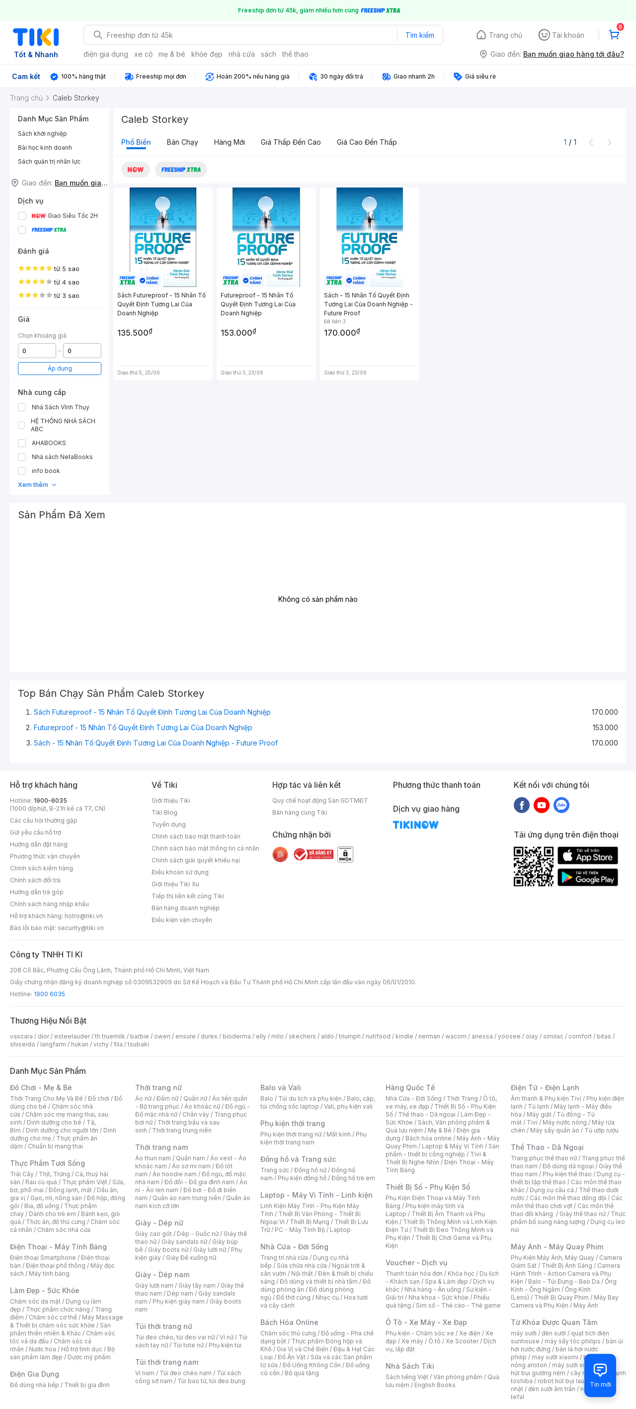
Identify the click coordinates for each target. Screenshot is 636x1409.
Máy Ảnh (585, 1305)
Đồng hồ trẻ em (353, 1178)
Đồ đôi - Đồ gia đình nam (199, 1182)
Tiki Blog (164, 812)
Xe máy (412, 1341)
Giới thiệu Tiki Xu (175, 884)
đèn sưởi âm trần (551, 1389)
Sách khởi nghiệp (42, 133)
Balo (266, 1098)
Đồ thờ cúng (293, 1297)
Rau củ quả (41, 1182)
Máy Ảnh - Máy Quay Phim (557, 1246)
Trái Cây (22, 1174)
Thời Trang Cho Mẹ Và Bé (46, 1098)
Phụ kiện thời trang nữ (290, 1134)
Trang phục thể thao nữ (544, 1158)
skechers (302, 1036)
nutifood (378, 1036)
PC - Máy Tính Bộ (300, 1229)
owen (162, 1036)
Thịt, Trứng (54, 1174)
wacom (456, 1036)
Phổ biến (136, 142)
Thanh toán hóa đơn (414, 1273)
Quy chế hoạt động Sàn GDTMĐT (320, 800)
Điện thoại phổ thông (55, 1265)
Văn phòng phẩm (457, 1377)
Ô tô (434, 1341)
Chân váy (195, 1114)
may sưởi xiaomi (555, 1357)
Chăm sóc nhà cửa (63, 1229)
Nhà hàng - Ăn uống (432, 1289)
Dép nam (180, 1293)
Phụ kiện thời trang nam (313, 1138)
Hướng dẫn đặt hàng (39, 844)
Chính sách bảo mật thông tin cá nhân (205, 848)
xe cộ (143, 54)
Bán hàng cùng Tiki (299, 812)
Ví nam (145, 1373)
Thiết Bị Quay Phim (561, 1297)
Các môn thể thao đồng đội (568, 1198)
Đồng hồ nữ (310, 1170)
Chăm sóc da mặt (35, 1301)
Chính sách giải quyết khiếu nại (196, 860)
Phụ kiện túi (225, 1345)
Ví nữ (227, 1337)
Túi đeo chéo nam (185, 1373)
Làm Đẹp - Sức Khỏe (45, 1290)
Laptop (340, 1229)
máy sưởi (524, 1333)
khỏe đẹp (207, 54)
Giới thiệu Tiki (171, 800)
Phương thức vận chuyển (45, 856)
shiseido (22, 1044)
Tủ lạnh (538, 1106)
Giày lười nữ (209, 1249)
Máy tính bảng (49, 1273)
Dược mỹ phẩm (89, 1357)
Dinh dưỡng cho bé (54, 1122)
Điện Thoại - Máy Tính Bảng (58, 1246)
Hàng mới (229, 142)
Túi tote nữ (188, 1345)
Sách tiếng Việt (407, 1377)
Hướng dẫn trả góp (37, 892)
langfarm (53, 1044)
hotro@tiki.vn (84, 916)
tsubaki (138, 1044)
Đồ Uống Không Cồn (312, 1365)
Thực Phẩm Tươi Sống (47, 1163)
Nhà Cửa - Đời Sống (294, 1246)
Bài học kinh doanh (45, 147)
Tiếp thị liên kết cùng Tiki (188, 896)
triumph (350, 1036)
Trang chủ (505, 35)
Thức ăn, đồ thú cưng (55, 1221)
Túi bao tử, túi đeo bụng (211, 1381)
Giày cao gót (153, 1233)
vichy (101, 1044)
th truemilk (110, 1036)
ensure (185, 1036)
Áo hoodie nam (175, 1174)
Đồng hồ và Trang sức (298, 1159)
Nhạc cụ (327, 1297)
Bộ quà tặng (302, 1373)
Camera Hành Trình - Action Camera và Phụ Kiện (565, 1273)
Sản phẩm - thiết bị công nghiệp (442, 1150)
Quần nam (190, 1158)
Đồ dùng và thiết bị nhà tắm (319, 1281)
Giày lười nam (154, 1285)
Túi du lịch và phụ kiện (310, 1098)
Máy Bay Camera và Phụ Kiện (565, 1301)
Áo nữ (143, 1098)
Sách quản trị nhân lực (49, 161)
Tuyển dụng (169, 824)
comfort (580, 1036)
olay (532, 1036)
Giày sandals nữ (184, 1241)
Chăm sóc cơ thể (53, 1317)
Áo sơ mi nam (191, 1166)
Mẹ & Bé (440, 1130)
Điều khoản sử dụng (180, 872)
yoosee (509, 1036)
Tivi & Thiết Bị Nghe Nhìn (436, 1158)
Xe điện (469, 1333)
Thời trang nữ (158, 1087)
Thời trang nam (161, 1147)
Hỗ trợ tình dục (81, 1349)
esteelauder (72, 1036)
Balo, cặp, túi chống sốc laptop (317, 1102)
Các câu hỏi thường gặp (44, 820)
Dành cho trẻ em (52, 1214)
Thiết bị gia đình (87, 1385)
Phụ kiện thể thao (567, 1174)
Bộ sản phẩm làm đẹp (62, 1353)
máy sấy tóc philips (573, 1341)
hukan (79, 1044)
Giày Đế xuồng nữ (191, 1257)
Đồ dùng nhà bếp (34, 1385)
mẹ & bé (172, 54)
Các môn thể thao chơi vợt (567, 1202)
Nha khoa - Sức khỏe (438, 1297)
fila (118, 1044)
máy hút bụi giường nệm (563, 1369)
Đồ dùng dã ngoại (568, 1166)
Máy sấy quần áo (554, 1130)
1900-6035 (50, 800)
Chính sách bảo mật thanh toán (196, 836)
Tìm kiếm (419, 35)
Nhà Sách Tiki (410, 1366)
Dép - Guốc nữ (198, 1233)
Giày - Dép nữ (159, 1223)
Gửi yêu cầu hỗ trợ (35, 832)
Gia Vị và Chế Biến (302, 1349)
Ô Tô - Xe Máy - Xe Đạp (426, 1322)
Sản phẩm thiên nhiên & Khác (60, 1329)
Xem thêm (37, 484)
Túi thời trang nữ (163, 1326)
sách (268, 54)
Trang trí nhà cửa (284, 1257)
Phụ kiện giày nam (179, 1301)
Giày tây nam (197, 1285)
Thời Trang (462, 1098)
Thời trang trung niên (182, 1130)
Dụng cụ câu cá (552, 1190)
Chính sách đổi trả (35, 880)
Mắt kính (338, 1134)
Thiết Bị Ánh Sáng (567, 1265)
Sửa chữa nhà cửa (302, 1265)
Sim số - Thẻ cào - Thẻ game (458, 1305)
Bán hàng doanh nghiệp (186, 908)
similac (553, 1036)
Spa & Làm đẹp (446, 1281)
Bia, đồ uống (41, 1206)
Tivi (532, 1122)
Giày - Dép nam (162, 1274)
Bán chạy (182, 142)
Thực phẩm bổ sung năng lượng (568, 1217)
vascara (21, 1036)
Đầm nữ (167, 1098)
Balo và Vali (280, 1087)
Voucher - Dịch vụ (416, 1262)
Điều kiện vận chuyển (182, 920)
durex (209, 1036)
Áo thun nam (153, 1158)
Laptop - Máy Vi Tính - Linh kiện (316, 1195)
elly (261, 1036)
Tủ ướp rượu (601, 1130)
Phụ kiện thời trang (292, 1123)
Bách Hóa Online (289, 1322)
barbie (139, 1036)
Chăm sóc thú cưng (288, 1333)
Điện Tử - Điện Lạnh (545, 1087)
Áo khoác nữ (202, 1106)
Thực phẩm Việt (84, 1182)
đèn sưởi (554, 1333)
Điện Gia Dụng (34, 1374)
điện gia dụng (105, 54)
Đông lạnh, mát (70, 1190)
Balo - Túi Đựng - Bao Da (564, 1281)
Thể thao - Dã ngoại (427, 1114)
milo (277, 1036)
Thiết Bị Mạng (309, 1221)
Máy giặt (539, 1114)
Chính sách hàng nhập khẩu (49, 904)
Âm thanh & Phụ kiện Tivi (546, 1098)
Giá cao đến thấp (367, 142)
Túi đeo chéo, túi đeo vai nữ (175, 1337)
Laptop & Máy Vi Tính (452, 1146)
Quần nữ (195, 1098)
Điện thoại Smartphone (43, 1257)
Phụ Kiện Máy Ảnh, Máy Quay (552, 1257)
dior (43, 1036)
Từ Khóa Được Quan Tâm (554, 1322)
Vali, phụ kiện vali (348, 1106)
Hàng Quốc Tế (410, 1087)
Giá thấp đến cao (291, 142)
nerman (429, 1036)
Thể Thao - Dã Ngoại (547, 1147)
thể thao (295, 54)
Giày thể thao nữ (582, 1214)
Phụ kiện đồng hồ (302, 1178)
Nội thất (302, 1273)
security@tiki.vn (81, 928)
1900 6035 (49, 994)
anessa (482, 1036)
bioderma (237, 1036)
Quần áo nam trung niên (187, 1198)
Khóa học (461, 1273)
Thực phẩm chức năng (58, 1309)
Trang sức (274, 1170)
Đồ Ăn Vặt (292, 1357)
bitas (604, 1036)
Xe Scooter (462, 1341)
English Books (435, 1385)
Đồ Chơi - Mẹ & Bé (41, 1087)
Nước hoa (42, 1349)
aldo (327, 1036)
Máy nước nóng (565, 1122)
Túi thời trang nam (166, 1362)
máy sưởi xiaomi (575, 1365)
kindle (404, 1036)
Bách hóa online (428, 1138)
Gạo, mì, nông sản (56, 1198)
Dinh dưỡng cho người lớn (62, 1130)
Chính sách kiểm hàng (41, 868)
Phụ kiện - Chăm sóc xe (420, 1333)
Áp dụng (60, 368)
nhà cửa (242, 54)
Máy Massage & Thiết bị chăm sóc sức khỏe (66, 1321)
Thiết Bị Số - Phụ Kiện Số (428, 1187)
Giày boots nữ (168, 1249)
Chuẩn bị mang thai (55, 1146)
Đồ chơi (98, 1098)
